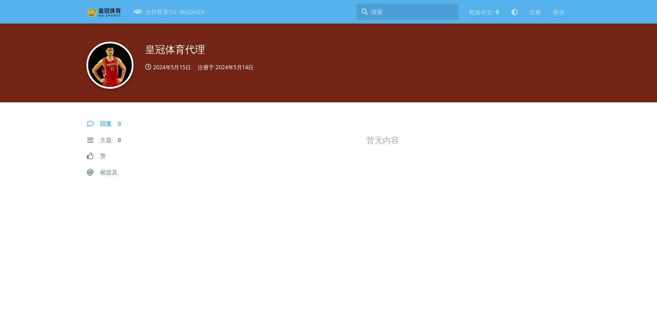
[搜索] (407, 12)
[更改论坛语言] (484, 12)
